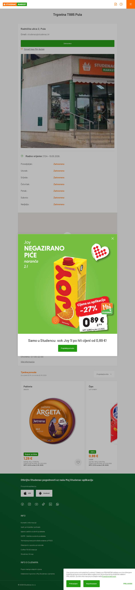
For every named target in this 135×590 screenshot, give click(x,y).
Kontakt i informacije (28, 523)
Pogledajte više (104, 374)
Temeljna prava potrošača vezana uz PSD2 (37, 540)
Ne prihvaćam (91, 584)
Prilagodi (127, 584)
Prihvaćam (73, 584)
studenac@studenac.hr (38, 34)
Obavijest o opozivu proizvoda (32, 545)
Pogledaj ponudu (67, 348)
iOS (27, 493)
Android (44, 493)
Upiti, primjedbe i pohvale (30, 527)
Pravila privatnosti (109, 576)
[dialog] (99, 579)
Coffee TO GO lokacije (29, 550)
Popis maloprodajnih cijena (31, 569)
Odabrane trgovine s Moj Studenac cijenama (38, 574)
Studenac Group (27, 554)
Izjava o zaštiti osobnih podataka (33, 531)
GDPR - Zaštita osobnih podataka (33, 536)
